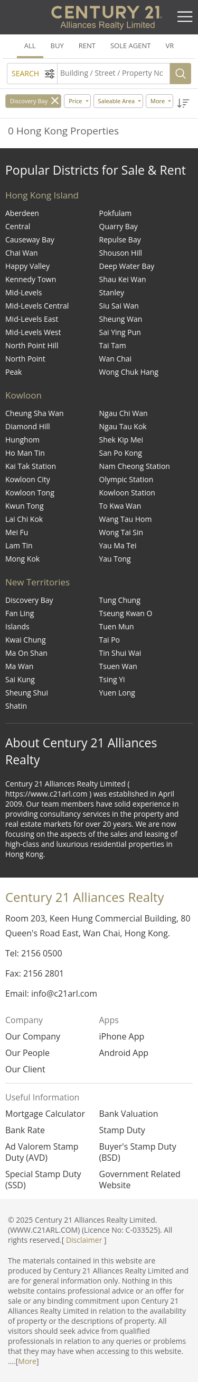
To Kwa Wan (120, 506)
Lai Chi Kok (24, 519)
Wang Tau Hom (125, 519)
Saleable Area (116, 101)
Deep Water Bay (127, 266)
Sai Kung (20, 679)
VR (169, 45)
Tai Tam (112, 345)
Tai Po (109, 640)
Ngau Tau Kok (123, 426)
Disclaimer (84, 1240)
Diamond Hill (27, 426)
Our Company (32, 1036)
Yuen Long (117, 693)
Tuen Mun (116, 626)
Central (17, 226)
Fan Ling (19, 613)
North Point (25, 359)
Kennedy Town (30, 279)
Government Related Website (140, 1180)
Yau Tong (115, 559)
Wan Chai (115, 359)
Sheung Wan (121, 319)
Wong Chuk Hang (128, 372)
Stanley (111, 292)
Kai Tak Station (30, 466)
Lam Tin (19, 545)
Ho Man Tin (25, 453)
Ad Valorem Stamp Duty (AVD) (42, 1152)
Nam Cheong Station (134, 466)
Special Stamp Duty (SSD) (43, 1180)
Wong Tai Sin (121, 532)
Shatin (16, 706)
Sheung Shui (26, 693)
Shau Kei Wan (122, 279)
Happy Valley (27, 266)
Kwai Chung (25, 640)
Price (75, 101)
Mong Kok (22, 559)
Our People (27, 1053)
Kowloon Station (127, 492)
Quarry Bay (118, 226)
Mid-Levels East (31, 319)
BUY (57, 45)
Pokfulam (115, 213)
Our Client (25, 1069)
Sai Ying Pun (120, 332)
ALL (30, 45)
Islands (17, 626)
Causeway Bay (29, 239)
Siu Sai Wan (119, 306)
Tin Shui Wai (120, 653)
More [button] (157, 101)
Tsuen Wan (118, 666)
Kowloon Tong (29, 492)
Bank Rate (25, 1130)
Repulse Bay (120, 239)
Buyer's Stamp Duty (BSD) (137, 1152)
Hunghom (22, 440)
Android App (124, 1053)
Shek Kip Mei (121, 440)
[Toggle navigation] (185, 17)
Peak (13, 372)
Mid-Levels (23, 292)
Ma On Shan (26, 653)
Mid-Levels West (33, 332)
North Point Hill (31, 345)
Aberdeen (22, 213)
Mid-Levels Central (37, 306)
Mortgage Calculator (45, 1113)
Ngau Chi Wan (123, 413)
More (27, 1361)
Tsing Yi (112, 679)
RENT (87, 45)
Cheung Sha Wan (34, 413)
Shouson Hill (121, 253)
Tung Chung (119, 600)
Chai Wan (21, 253)
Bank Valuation (128, 1113)
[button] (183, 103)
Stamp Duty (122, 1130)
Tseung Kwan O (126, 613)
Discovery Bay (29, 101)
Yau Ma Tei (118, 545)
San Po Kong (120, 453)
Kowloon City (27, 479)
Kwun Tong (24, 506)
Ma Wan (19, 666)
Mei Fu (16, 532)
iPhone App (122, 1036)
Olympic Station (126, 479)
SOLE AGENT (130, 45)
